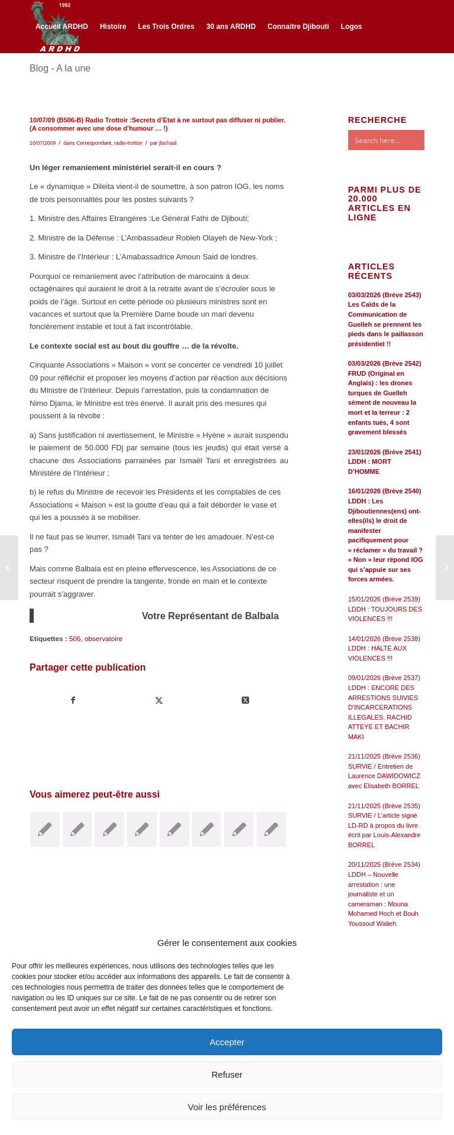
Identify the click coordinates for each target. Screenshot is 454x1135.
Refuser (227, 1074)
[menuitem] (62, 27)
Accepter (226, 1042)
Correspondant (93, 143)
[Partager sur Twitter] (159, 700)
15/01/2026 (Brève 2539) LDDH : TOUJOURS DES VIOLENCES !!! (385, 609)
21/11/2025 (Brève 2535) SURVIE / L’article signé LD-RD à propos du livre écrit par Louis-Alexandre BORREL (384, 825)
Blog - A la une (60, 68)
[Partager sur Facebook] (73, 700)
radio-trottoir (128, 143)
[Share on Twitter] (244, 700)
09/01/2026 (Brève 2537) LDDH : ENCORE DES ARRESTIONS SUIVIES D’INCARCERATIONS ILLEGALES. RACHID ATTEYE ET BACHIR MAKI (384, 707)
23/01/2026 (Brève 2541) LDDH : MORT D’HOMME (384, 461)
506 (75, 638)
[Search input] (398, 140)
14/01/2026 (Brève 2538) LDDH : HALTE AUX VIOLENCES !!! (384, 648)
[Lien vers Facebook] (33, 78)
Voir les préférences (227, 1107)
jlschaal (168, 143)
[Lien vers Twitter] (51, 78)
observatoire (103, 638)
